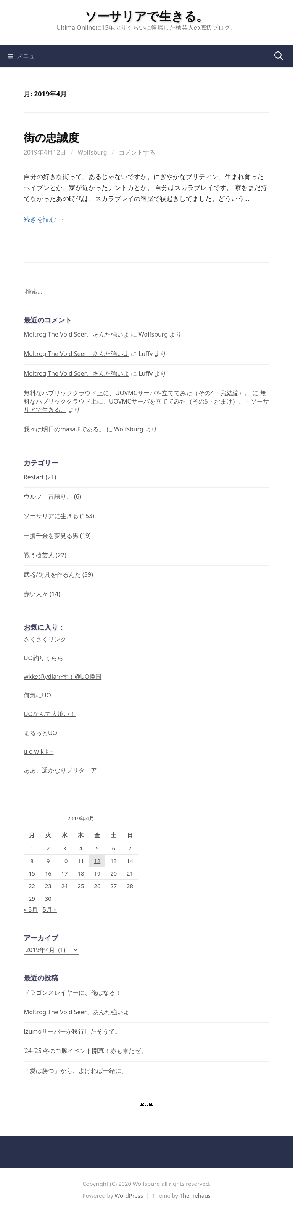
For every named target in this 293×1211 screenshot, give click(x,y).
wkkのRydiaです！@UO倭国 (62, 676)
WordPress (129, 1195)
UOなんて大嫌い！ (50, 714)
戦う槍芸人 (39, 555)
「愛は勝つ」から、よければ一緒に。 (75, 1070)
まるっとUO (40, 733)
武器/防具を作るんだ (52, 574)
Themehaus (195, 1195)
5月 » (50, 909)
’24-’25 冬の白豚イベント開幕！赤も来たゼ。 (85, 1051)
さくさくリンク (45, 639)
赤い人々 (36, 594)
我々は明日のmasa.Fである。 (64, 429)
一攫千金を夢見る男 (51, 535)
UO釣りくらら (43, 658)
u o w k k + (38, 751)
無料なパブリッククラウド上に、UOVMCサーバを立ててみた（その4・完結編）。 (137, 393)
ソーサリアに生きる (51, 516)
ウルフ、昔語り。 (48, 496)
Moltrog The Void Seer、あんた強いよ (76, 334)
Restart (34, 477)
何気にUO (37, 695)
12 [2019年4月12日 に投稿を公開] (97, 861)
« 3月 (31, 909)
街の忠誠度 (51, 137)
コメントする (137, 152)
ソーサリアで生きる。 (146, 15)
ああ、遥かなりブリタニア (60, 770)
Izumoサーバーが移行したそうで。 (72, 1031)
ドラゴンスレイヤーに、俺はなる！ (72, 992)
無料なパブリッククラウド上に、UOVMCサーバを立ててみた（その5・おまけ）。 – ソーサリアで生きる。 (146, 401)
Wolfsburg (92, 152)
